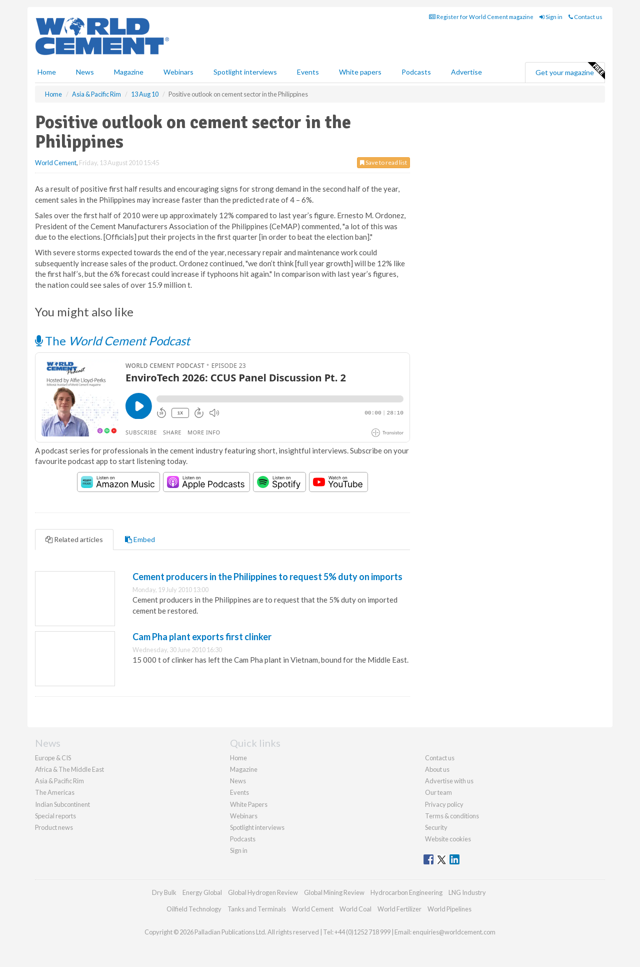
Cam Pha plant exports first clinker (202, 636)
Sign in (551, 17)
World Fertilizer (400, 909)
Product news (54, 827)
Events (308, 72)
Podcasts (416, 72)
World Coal (356, 909)
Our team (438, 792)
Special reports (55, 816)
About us (437, 769)
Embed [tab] (140, 539)
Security (436, 827)
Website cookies (448, 839)
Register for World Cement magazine (481, 17)
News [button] (85, 72)
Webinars (179, 72)
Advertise (466, 72)
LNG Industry (467, 892)
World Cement (55, 163)
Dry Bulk (164, 892)
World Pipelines (450, 909)
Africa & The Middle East (69, 769)
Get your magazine (570, 71)
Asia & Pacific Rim (59, 781)
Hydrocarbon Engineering (406, 892)
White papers (360, 72)
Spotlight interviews (245, 72)
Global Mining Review (334, 892)
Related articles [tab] (74, 539)
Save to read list (383, 162)
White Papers (249, 804)
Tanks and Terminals (257, 909)
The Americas (54, 792)
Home (47, 72)
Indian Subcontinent (62, 804)
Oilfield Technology (194, 909)
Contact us (585, 17)
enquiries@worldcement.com (454, 932)
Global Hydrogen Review (263, 892)
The (112, 340)
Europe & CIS (53, 758)
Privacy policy (444, 804)
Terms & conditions (452, 816)
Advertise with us (449, 781)
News (238, 781)
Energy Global (202, 892)
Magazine (129, 72)
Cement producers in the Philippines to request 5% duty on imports (267, 576)
